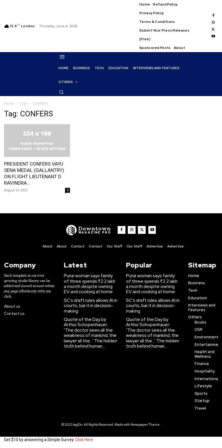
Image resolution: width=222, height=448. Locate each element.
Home (9, 103)
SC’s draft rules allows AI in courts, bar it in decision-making (88, 301)
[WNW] (91, 230)
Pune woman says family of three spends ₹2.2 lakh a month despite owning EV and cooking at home (90, 282)
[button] (61, 92)
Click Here (84, 438)
